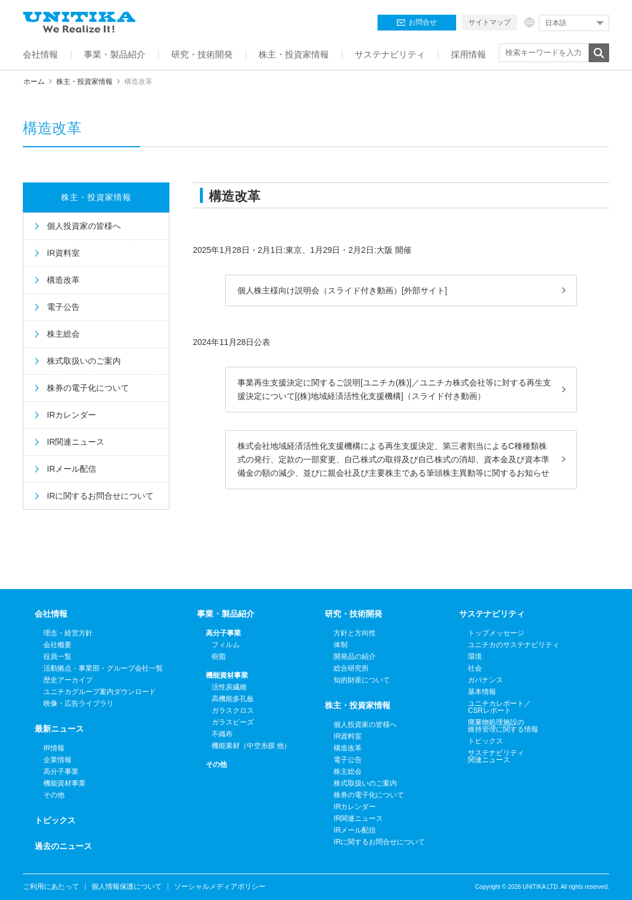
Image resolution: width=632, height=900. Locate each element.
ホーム (34, 81)
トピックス (55, 820)
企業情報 (57, 760)
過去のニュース (63, 846)
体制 (341, 645)
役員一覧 (57, 656)
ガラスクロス (233, 710)
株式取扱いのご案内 (84, 361)
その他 (53, 795)
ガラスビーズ (233, 722)
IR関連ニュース (75, 441)
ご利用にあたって (51, 886)
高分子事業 (61, 771)
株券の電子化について (88, 388)
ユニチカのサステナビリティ (513, 645)
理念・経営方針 (68, 633)
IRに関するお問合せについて (100, 495)
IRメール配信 (71, 468)
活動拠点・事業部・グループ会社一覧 (103, 668)
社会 (475, 668)
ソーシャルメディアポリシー (220, 886)
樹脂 (219, 656)
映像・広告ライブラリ (78, 703)
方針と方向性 (355, 633)
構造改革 (63, 280)
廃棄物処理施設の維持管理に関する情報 (503, 725)
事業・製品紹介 (225, 613)
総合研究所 (351, 668)
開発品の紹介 (355, 656)
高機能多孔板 (233, 699)
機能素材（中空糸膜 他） (251, 746)
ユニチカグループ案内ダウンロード (99, 692)
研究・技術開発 (353, 613)
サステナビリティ (492, 613)
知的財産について (362, 680)
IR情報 (53, 748)
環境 (475, 656)
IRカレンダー (71, 414)
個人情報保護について (126, 886)
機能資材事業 (64, 783)
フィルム (226, 645)
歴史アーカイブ (68, 680)
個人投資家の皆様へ (84, 226)
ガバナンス (485, 680)
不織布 (222, 734)
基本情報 (482, 692)
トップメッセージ (496, 633)
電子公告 (63, 307)
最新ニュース (59, 728)
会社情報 (51, 613)
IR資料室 (63, 253)
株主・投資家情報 (84, 81)
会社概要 (57, 645)
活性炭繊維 (229, 687)
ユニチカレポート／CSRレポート (499, 707)
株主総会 (63, 334)
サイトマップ (489, 22)
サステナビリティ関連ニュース (496, 756)
